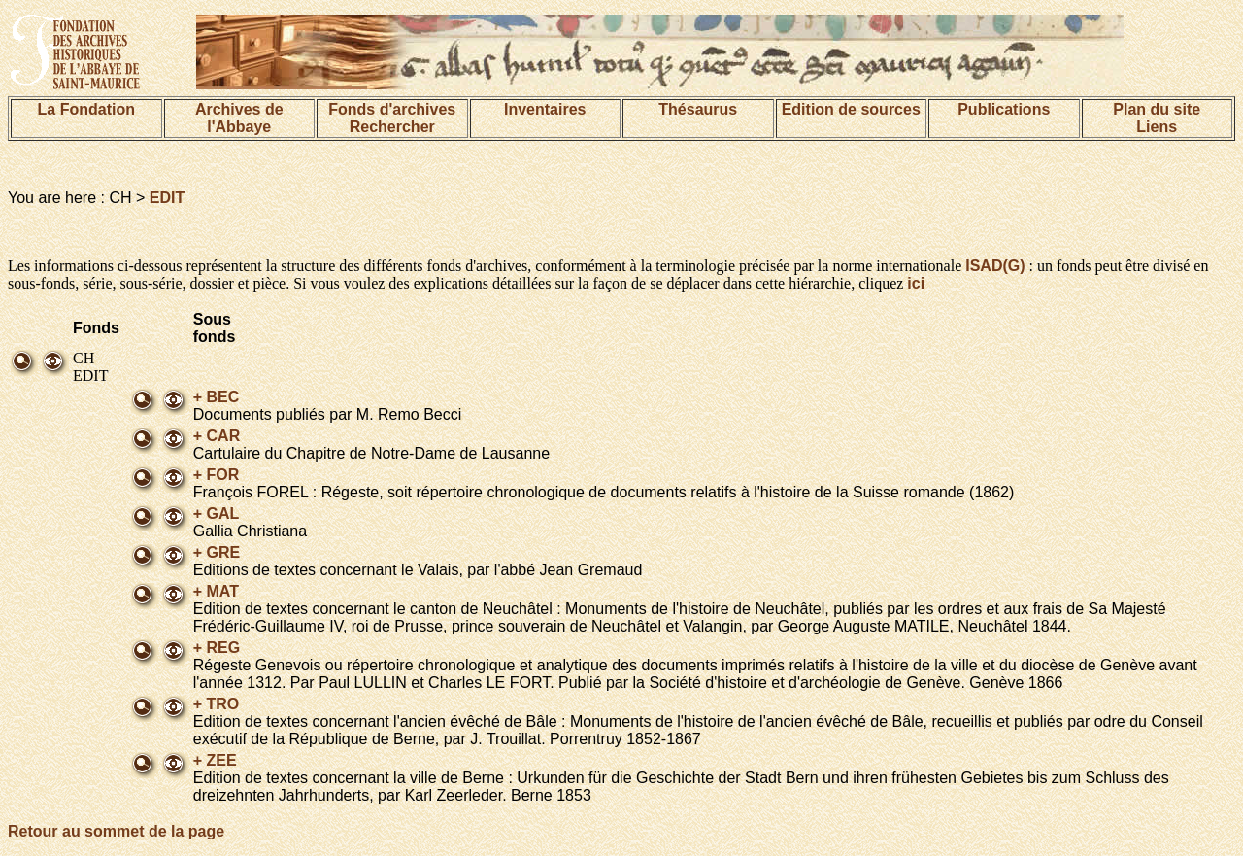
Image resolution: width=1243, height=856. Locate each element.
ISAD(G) (995, 265)
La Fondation (86, 109)
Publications (1003, 109)
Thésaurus (697, 109)
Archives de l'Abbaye (239, 118)
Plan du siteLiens (1156, 118)
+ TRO (216, 704)
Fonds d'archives (391, 109)
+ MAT (216, 591)
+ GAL (216, 513)
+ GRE (216, 552)
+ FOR (216, 474)
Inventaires (545, 109)
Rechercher (392, 127)
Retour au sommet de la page (116, 831)
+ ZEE (215, 760)
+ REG (216, 647)
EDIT (167, 197)
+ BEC (216, 397)
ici (915, 283)
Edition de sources (851, 109)
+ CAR (216, 436)
